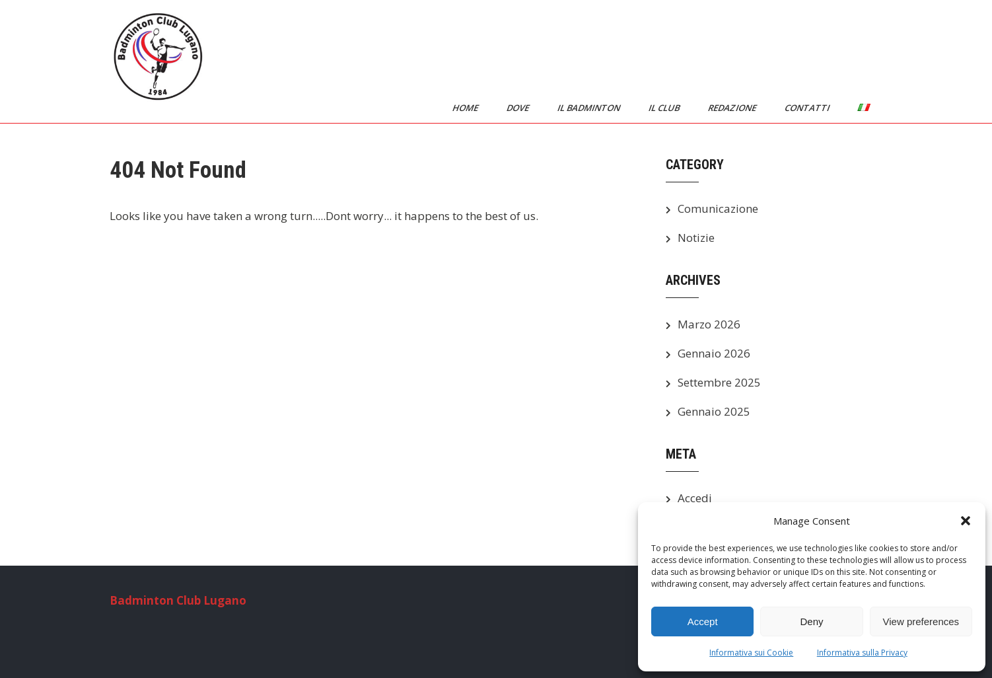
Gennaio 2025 (714, 411)
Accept (703, 621)
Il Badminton (589, 108)
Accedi (695, 498)
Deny (811, 621)
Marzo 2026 (709, 324)
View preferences (921, 621)
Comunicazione (718, 208)
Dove (518, 108)
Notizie (696, 237)
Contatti (808, 108)
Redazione (733, 108)
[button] (965, 520)
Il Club (665, 108)
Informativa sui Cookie (751, 652)
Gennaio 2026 (714, 353)
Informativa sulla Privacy (862, 652)
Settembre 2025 (719, 382)
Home (466, 108)
